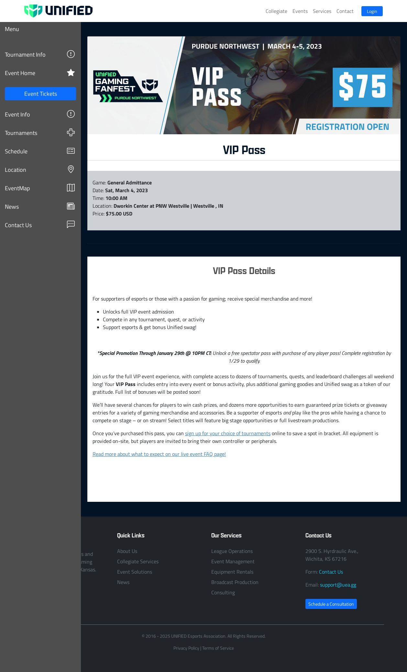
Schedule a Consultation (331, 604)
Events (300, 11)
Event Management (233, 561)
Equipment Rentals (232, 571)
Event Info (40, 114)
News (40, 206)
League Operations (232, 551)
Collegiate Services (138, 561)
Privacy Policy (186, 648)
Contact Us (40, 225)
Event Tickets (40, 93)
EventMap (40, 188)
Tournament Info (40, 54)
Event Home (40, 73)
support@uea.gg (338, 584)
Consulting (223, 592)
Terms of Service (218, 648)
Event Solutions (134, 571)
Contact (345, 11)
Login (372, 11)
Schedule (40, 151)
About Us (127, 551)
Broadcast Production (234, 582)
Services (322, 11)
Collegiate (276, 11)
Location (40, 169)
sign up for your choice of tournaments (227, 433)
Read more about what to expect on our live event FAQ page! (159, 453)
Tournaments (40, 132)
